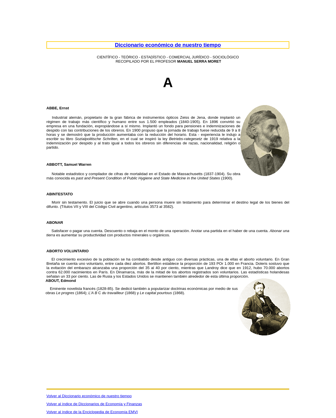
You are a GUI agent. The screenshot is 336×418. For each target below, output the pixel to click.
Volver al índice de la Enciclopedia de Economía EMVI (92, 412)
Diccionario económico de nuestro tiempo (168, 45)
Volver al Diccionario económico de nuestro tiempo (89, 396)
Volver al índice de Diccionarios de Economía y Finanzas (94, 404)
